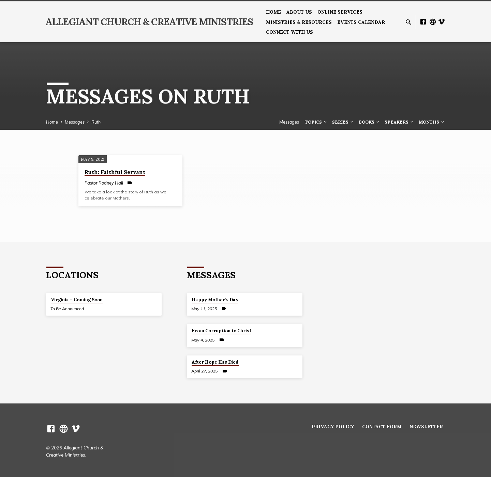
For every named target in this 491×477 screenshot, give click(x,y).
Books (369, 122)
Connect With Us (289, 32)
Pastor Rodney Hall (104, 183)
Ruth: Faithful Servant (115, 172)
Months (432, 122)
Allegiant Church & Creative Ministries (149, 22)
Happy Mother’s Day (215, 300)
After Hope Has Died (215, 362)
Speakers (399, 122)
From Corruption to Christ (221, 331)
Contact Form (381, 427)
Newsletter (426, 427)
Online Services (339, 12)
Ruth (96, 122)
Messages (75, 122)
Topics (316, 122)
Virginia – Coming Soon (77, 300)
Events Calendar (361, 22)
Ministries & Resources (299, 22)
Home (273, 12)
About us (299, 12)
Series (343, 122)
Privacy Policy (333, 427)
